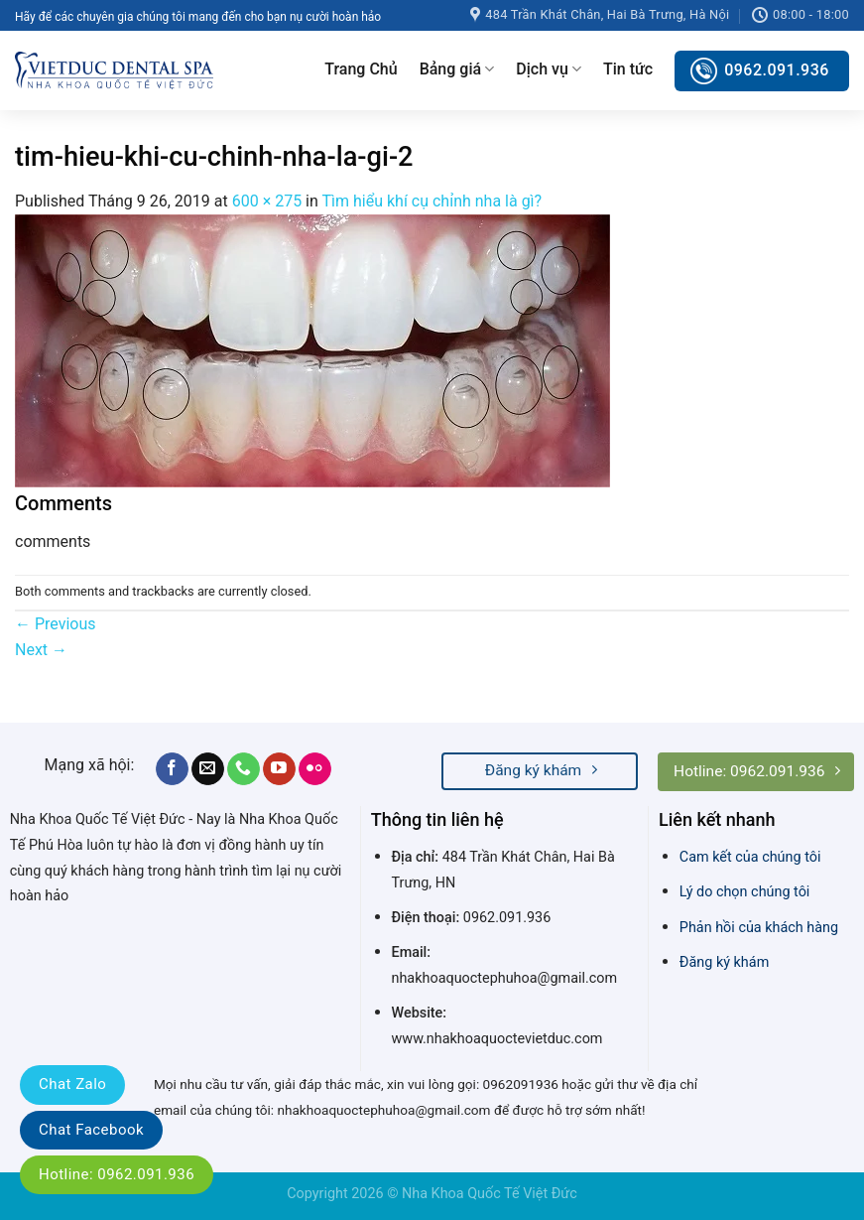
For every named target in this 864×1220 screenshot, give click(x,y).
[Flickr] (315, 769)
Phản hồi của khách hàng (758, 927)
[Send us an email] (207, 769)
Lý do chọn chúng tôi (744, 891)
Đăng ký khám (724, 962)
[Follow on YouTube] (279, 769)
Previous (55, 623)
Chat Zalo (72, 1084)
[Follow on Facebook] (172, 769)
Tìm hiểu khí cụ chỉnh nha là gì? (431, 201)
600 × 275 (267, 201)
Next (41, 649)
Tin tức (628, 69)
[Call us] (243, 769)
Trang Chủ (360, 69)
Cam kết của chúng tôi (750, 857)
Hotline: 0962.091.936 (116, 1174)
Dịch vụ (548, 69)
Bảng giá (457, 69)
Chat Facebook (91, 1130)
